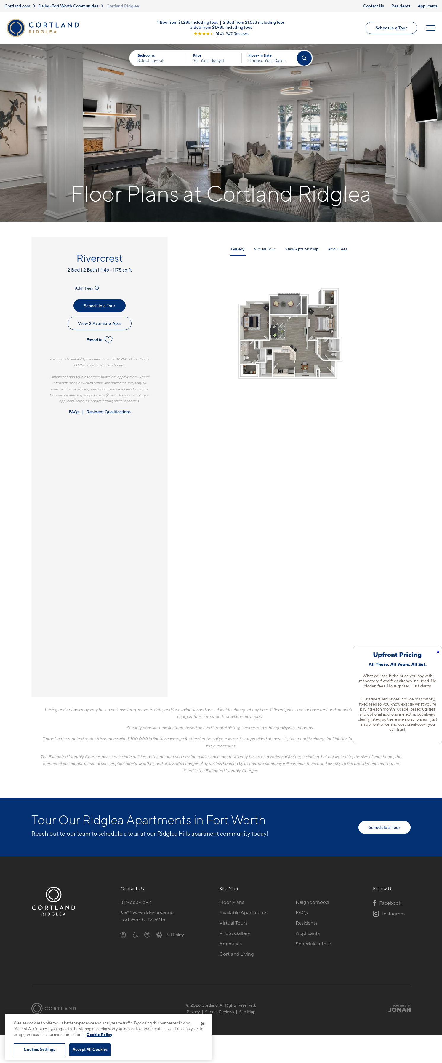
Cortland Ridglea (122, 5)
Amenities (230, 944)
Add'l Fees (87, 288)
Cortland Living (236, 954)
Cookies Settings (39, 1049)
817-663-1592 (135, 902)
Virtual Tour (264, 248)
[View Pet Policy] (170, 934)
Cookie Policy (99, 1034)
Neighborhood (312, 902)
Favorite (100, 339)
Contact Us (373, 5)
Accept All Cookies (90, 1049)
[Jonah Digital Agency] (397, 1008)
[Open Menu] (430, 28)
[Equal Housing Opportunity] (123, 934)
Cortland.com (17, 5)
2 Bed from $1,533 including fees (254, 22)
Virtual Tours (233, 923)
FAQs (74, 411)
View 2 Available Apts (99, 323)
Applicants (428, 5)
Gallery (237, 248)
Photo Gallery (234, 933)
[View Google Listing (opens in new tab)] (221, 33)
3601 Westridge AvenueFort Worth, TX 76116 (147, 916)
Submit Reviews (219, 1011)
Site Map (247, 1011)
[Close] (202, 1023)
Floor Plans (231, 902)
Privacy (193, 1011)
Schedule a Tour (391, 27)
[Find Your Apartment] (304, 58)
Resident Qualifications (109, 411)
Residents (400, 5)
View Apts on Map (301, 248)
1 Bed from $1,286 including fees (187, 22)
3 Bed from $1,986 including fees (221, 27)
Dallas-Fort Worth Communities (68, 5)
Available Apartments (243, 912)
